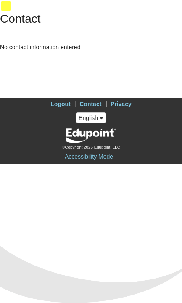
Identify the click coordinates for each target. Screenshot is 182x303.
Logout (60, 104)
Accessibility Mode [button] (89, 156)
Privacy (121, 104)
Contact (90, 104)
